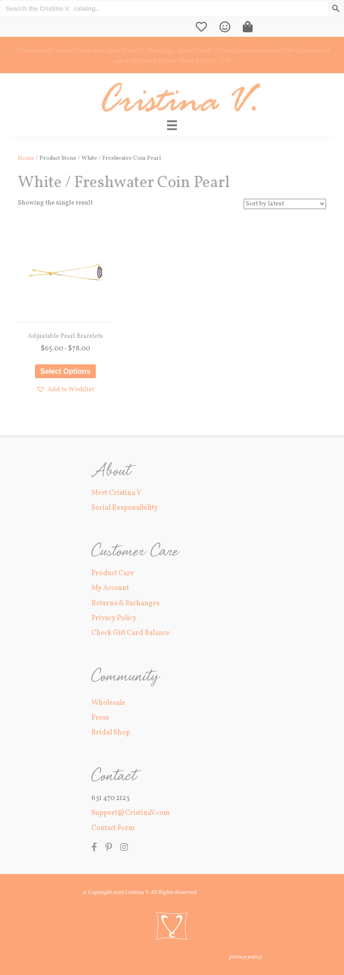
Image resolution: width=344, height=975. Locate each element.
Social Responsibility (124, 508)
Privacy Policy (114, 618)
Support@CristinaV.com (130, 813)
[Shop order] (285, 204)
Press (100, 718)
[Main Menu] (172, 125)
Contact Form (113, 828)
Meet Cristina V (116, 493)
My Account (110, 588)
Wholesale (108, 703)
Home (26, 158)
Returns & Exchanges (125, 603)
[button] (65, 390)
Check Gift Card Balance (130, 633)
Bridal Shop (110, 733)
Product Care (112, 573)
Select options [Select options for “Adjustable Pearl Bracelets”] (65, 371)
